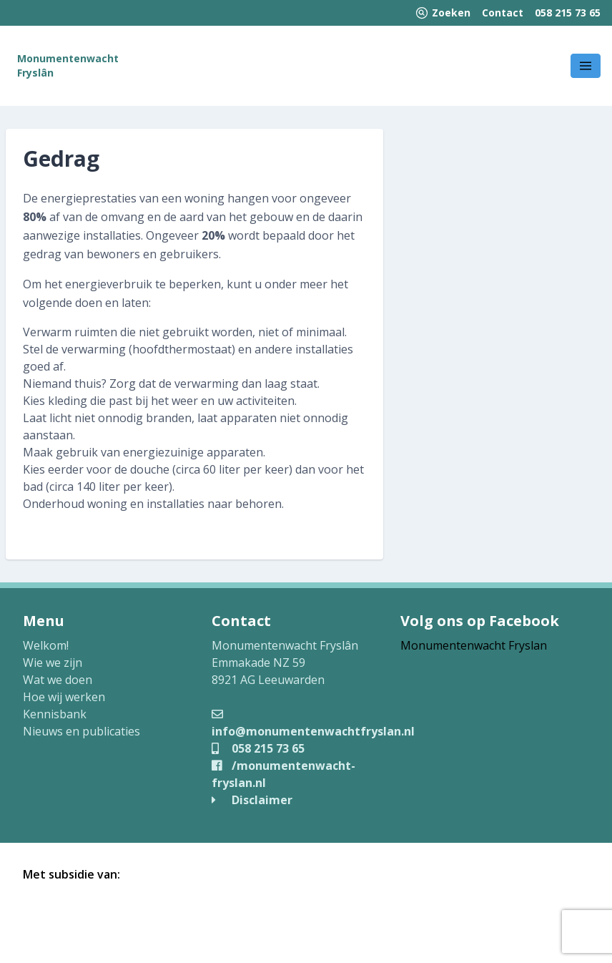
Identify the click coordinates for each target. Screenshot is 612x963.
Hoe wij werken (64, 697)
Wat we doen (57, 680)
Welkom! (46, 645)
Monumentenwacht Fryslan (473, 645)
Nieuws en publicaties (81, 731)
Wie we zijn (52, 662)
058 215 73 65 (568, 12)
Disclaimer (252, 800)
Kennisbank (55, 714)
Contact (502, 12)
